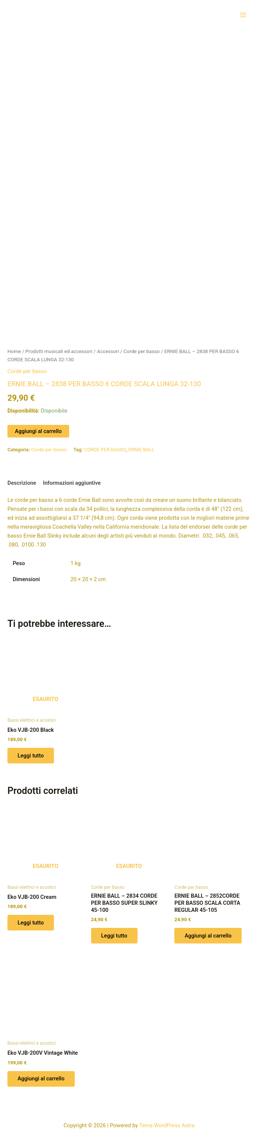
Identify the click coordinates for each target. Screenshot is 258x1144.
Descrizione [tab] (21, 480)
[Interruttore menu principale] (243, 14)
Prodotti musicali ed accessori (58, 349)
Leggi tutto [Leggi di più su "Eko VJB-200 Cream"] (31, 920)
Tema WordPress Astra (166, 1123)
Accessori (108, 349)
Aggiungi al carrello (38, 428)
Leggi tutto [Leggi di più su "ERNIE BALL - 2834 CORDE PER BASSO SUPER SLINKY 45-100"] (114, 933)
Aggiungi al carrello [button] (208, 933)
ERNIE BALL (142, 447)
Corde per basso (141, 349)
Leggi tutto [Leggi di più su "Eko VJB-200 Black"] (31, 753)
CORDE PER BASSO (105, 447)
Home (14, 349)
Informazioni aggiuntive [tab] (71, 480)
